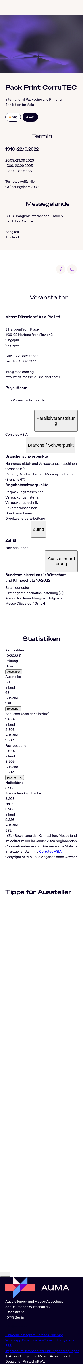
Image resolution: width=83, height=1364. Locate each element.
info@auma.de (16, 1326)
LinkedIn (12, 1334)
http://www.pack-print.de (25, 400)
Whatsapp (13, 1340)
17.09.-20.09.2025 (19, 165)
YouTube (45, 1340)
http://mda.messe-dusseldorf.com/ (32, 376)
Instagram (28, 1334)
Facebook (30, 1340)
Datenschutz (33, 1350)
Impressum (14, 1350)
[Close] (5, 1274)
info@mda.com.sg (19, 371)
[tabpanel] (41, 750)
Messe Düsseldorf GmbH (25, 603)
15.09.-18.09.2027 (19, 170)
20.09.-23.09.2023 (19, 160)
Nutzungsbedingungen (61, 1350)
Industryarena (63, 1340)
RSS (8, 1345)
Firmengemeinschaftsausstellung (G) (34, 592)
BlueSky (56, 1334)
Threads (43, 1334)
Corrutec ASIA (16, 434)
